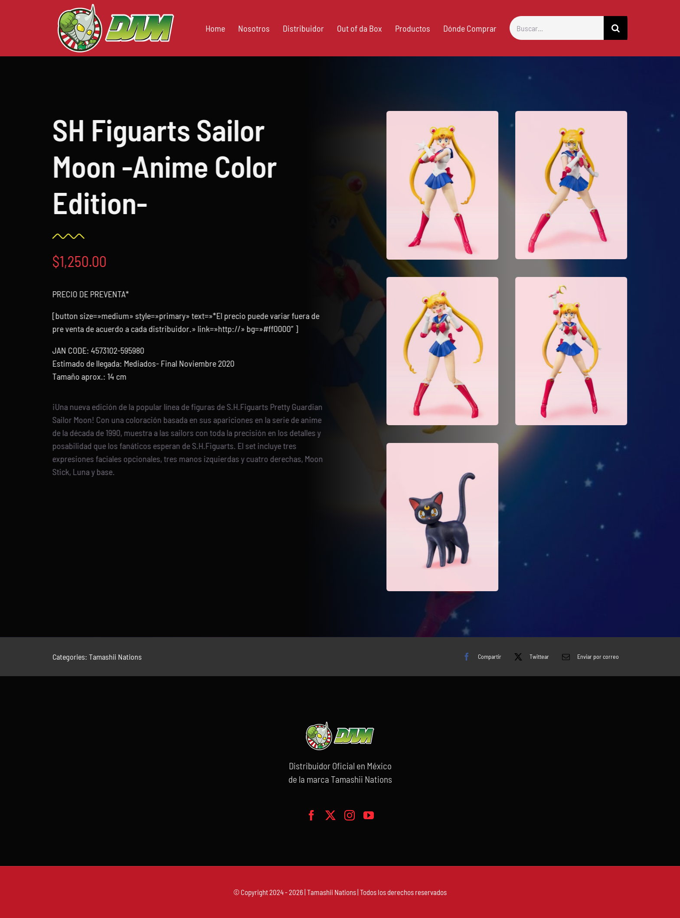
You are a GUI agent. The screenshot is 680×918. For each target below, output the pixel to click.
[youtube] (368, 815)
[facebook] (311, 815)
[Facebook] (479, 657)
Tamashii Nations (115, 656)
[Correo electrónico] (588, 657)
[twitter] (330, 815)
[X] (529, 657)
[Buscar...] (557, 28)
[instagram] (349, 815)
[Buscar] (616, 28)
